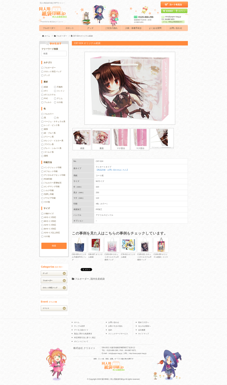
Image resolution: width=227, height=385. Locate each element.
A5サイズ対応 (48, 217)
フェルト (46, 102)
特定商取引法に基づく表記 (85, 338)
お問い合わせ (176, 28)
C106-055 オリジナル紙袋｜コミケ (161, 255)
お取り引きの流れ (115, 326)
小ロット (70, 28)
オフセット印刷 (49, 171)
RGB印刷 (46, 179)
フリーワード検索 (49, 49)
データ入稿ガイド (81, 330)
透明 (44, 156)
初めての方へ (143, 322)
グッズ (90, 28)
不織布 (58, 87)
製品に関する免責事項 (83, 334)
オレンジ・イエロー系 (52, 140)
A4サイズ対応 (48, 225)
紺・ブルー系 (48, 133)
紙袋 (44, 87)
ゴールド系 (47, 152)
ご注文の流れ (111, 28)
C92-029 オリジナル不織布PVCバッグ (79, 257)
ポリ (44, 91)
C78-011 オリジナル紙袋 (128, 255)
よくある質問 (155, 28)
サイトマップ (143, 334)
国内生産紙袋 (97, 279)
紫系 (44, 129)
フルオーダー (49, 28)
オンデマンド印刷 (50, 186)
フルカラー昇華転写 (51, 183)
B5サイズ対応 (48, 221)
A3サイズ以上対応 (50, 233)
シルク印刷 (47, 190)
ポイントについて (81, 341)
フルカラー (47, 114)
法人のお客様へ (144, 326)
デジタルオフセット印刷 (53, 175)
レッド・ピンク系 (50, 125)
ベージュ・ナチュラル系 (53, 121)
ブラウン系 (47, 144)
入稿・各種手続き (133, 28)
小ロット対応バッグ (51, 71)
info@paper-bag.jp (171, 17)
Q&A (110, 330)
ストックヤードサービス (118, 334)
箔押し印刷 (47, 194)
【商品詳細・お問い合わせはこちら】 (112, 170)
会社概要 (141, 330)
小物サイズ (47, 213)
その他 (58, 102)
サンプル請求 (79, 326)
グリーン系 (47, 137)
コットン (59, 91)
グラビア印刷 (48, 198)
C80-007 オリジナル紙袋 (95, 255)
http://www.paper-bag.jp (138, 353)
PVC (44, 98)
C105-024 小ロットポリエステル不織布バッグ (112, 257)
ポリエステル (48, 95)
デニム (58, 98)
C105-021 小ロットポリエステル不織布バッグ (144, 257)
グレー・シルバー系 (51, 148)
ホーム (76, 322)
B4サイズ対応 (48, 229)
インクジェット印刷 (51, 167)
